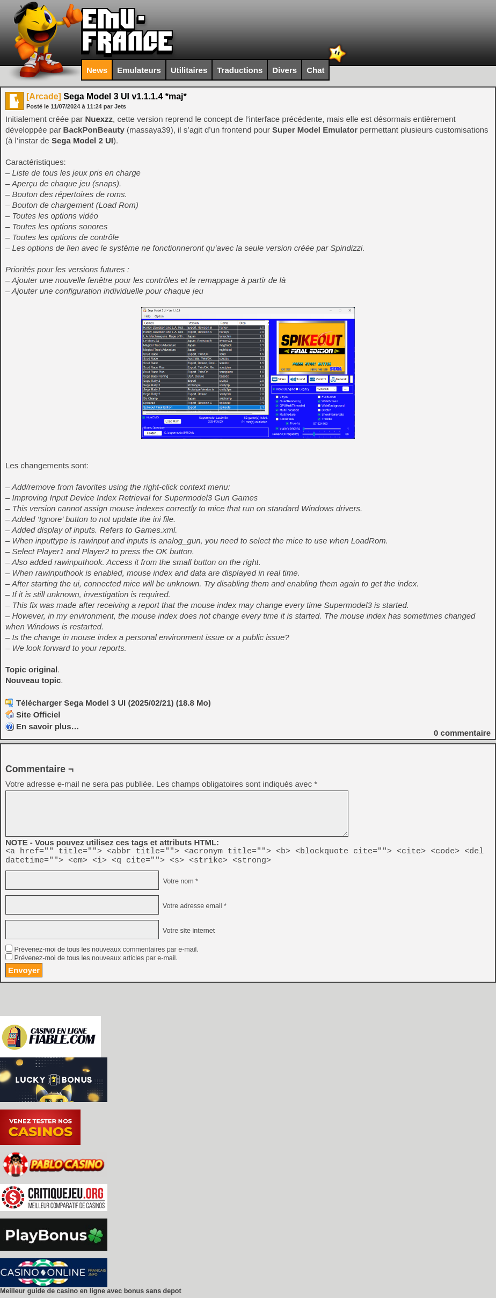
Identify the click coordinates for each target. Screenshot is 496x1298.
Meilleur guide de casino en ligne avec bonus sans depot (90, 1294)
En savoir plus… (47, 726)
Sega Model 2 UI (82, 140)
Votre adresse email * (193, 909)
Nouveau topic (33, 680)
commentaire (462, 732)
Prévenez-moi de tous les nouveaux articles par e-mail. (95, 961)
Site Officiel (38, 714)
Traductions (239, 70)
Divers (284, 70)
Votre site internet (188, 934)
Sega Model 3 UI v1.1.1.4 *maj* (106, 96)
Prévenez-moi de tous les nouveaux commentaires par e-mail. (106, 952)
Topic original (31, 669)
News (96, 70)
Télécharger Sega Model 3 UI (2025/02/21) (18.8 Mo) (113, 702)
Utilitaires (189, 70)
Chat (315, 70)
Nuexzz (99, 119)
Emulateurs (139, 70)
